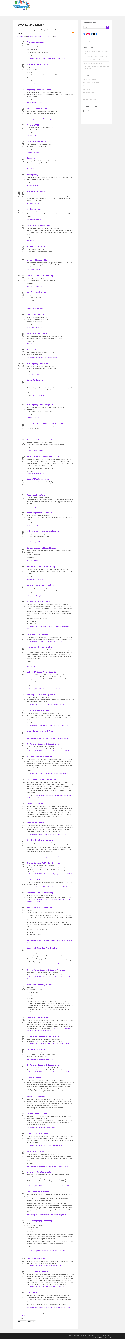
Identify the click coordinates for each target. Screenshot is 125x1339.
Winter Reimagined (35, 42)
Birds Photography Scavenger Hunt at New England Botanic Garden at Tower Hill (95, 52)
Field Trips (88, 86)
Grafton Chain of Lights (37, 1113)
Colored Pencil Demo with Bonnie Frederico (46, 970)
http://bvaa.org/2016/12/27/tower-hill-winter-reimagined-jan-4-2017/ (46, 58)
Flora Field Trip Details (33, 135)
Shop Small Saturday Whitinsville (42, 948)
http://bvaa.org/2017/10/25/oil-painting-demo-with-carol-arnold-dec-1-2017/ (48, 1072)
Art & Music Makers (32, 560)
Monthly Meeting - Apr (37, 292)
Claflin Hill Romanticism (38, 710)
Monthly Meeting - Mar (37, 260)
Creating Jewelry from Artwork (41, 840)
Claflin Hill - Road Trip (37, 333)
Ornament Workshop (36, 1097)
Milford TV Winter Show (38, 64)
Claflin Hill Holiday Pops (38, 1151)
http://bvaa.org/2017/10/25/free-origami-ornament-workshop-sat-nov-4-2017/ (48, 738)
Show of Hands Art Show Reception (37, 489)
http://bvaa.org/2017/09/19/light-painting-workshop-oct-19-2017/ (45, 641)
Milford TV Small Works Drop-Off (42, 672)
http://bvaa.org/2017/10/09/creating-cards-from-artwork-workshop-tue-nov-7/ (48, 773)
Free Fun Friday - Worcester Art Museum (45, 423)
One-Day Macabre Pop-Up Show (41, 695)
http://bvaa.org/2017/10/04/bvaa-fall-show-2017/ (40, 1059)
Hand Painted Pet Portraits (38, 1192)
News (87, 96)
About (30, 13)
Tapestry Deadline (35, 803)
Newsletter (105, 13)
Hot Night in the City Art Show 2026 (93, 63)
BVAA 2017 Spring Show (33, 374)
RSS (71, 32)
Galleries (62, 13)
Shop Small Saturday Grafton (39, 985)
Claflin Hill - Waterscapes (38, 225)
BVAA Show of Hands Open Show (36, 473)
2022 (40, 36)
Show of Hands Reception (38, 479)
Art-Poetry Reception (36, 246)
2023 (37, 36)
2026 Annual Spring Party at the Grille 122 (95, 56)
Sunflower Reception (36, 495)
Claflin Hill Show (31, 240)
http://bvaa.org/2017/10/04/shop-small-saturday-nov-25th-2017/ (45, 964)
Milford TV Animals (36, 191)
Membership (73, 13)
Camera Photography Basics (39, 1017)
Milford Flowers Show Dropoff (35, 327)
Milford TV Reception (32, 525)
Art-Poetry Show (34, 209)
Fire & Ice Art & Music (33, 152)
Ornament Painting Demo (38, 1133)
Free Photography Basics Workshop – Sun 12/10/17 (47, 1251)
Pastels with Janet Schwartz (39, 907)
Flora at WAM (33, 125)
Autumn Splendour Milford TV (40, 513)
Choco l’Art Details (32, 169)
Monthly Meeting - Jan (37, 108)
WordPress (109, 1337)
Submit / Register (84, 13)
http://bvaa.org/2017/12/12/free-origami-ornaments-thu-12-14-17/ (45, 1286)
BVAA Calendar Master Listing (25, 1316)
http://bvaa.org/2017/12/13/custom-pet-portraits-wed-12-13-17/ (44, 1265)
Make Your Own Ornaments (39, 1172)
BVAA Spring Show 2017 (37, 363)
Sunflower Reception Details (34, 507)
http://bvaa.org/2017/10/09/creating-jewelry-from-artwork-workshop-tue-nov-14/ (49, 857)
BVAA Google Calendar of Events (92, 41)
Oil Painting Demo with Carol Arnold (43, 744)
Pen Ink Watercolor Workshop (35, 579)
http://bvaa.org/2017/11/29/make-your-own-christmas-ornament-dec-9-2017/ (48, 1186)
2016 (56, 36)
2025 (32, 36)
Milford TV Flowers (35, 314)
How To (95, 13)
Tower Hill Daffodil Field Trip (40, 275)
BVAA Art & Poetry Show (34, 219)
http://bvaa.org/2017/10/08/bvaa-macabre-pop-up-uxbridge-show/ (45, 704)
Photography (32, 174)
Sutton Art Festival (35, 380)
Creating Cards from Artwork (39, 757)
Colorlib (98, 1337)
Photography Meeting (33, 185)
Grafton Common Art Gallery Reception (44, 863)
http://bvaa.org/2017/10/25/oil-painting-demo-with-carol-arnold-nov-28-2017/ (48, 1043)
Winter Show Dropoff (32, 84)
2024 (35, 36)
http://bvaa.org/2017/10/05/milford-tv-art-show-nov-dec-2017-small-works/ (48, 689)
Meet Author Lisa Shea (37, 822)
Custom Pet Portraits (36, 1258)
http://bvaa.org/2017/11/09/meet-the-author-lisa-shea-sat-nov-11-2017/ (47, 834)
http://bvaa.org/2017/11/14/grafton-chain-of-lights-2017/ (42, 1127)
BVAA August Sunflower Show (35, 450)
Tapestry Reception (35, 1078)
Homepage (23, 13)
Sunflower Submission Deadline (41, 440)
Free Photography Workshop (39, 1220)
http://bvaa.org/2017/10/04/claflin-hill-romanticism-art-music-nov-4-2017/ (47, 725)
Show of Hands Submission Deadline (43, 456)
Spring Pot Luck (34, 350)
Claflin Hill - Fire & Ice (36, 141)
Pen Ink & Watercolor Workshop (41, 566)
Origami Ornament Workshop (40, 731)
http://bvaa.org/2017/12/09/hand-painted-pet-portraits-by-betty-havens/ (47, 1215)
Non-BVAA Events (91, 99)
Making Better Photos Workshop (41, 779)
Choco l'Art (31, 158)
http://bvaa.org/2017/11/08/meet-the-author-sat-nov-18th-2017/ (51, 887)
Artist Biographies (91, 79)
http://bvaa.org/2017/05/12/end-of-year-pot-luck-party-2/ (43, 357)
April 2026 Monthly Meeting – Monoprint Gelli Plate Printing (96, 67)
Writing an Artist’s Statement (35, 309)
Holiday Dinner (33, 1292)
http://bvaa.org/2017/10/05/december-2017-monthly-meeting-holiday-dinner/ (48, 1307)
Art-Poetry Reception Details (35, 254)
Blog (38, 13)
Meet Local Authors (35, 880)
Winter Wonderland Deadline (40, 647)
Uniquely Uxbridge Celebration (35, 542)
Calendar (53, 13)
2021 (43, 36)
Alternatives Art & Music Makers (41, 548)
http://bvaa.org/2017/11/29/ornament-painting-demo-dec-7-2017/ (45, 1145)
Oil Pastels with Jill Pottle (38, 602)
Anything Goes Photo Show (39, 90)
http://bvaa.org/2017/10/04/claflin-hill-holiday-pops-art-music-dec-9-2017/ (47, 1166)
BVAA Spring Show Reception (40, 404)
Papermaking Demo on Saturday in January (39, 119)
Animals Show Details (33, 203)
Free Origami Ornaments (37, 1271)
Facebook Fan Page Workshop (40, 892)
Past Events (45, 13)
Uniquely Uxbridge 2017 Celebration (43, 531)
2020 (45, 36)
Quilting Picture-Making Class (40, 585)
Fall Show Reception (36, 1049)
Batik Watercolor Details (33, 270)
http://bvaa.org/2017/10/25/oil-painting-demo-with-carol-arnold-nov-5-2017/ (48, 751)
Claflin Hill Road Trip (32, 344)
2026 (29, 36)
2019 (48, 36)
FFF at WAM (30, 434)
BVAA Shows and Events (92, 82)
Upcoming (20, 36)
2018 (51, 36)
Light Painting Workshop (38, 634)
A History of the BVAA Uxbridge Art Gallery (95, 60)
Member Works (90, 92)
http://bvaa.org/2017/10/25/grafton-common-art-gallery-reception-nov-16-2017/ (49, 874)
